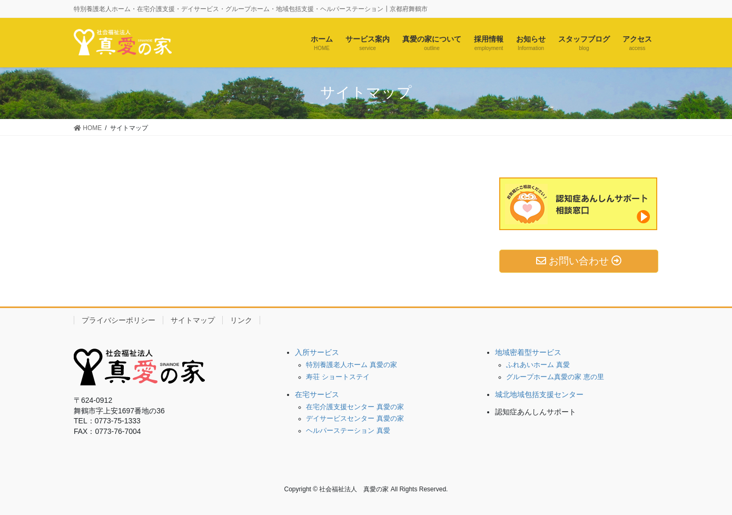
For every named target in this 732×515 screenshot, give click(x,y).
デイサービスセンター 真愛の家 (355, 418)
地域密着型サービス (528, 352)
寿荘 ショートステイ (338, 377)
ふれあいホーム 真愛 (538, 365)
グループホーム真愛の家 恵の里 (555, 377)
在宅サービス (317, 394)
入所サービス (317, 352)
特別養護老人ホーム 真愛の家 (351, 365)
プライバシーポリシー (118, 320)
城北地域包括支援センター (539, 394)
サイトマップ (193, 320)
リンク (241, 320)
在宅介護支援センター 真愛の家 (355, 407)
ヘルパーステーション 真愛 (348, 430)
